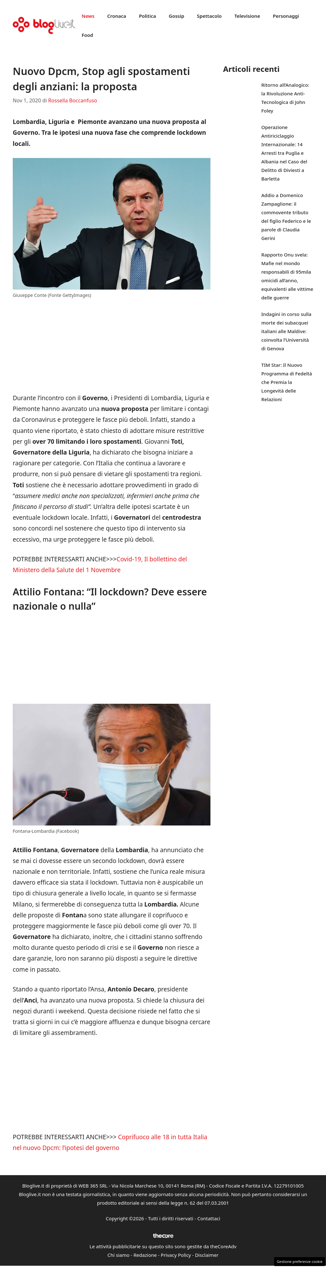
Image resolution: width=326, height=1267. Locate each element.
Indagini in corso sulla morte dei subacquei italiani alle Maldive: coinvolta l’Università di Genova (286, 331)
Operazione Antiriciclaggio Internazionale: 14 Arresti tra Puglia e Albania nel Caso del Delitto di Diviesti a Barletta (284, 153)
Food (87, 35)
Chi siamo (119, 1255)
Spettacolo (209, 16)
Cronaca (116, 16)
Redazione (145, 1255)
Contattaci (208, 1218)
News (88, 16)
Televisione (247, 16)
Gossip (176, 16)
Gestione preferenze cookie (299, 1261)
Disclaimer (206, 1255)
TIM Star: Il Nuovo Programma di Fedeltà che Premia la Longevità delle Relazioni (286, 382)
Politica (147, 16)
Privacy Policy (176, 1255)
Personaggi (286, 16)
